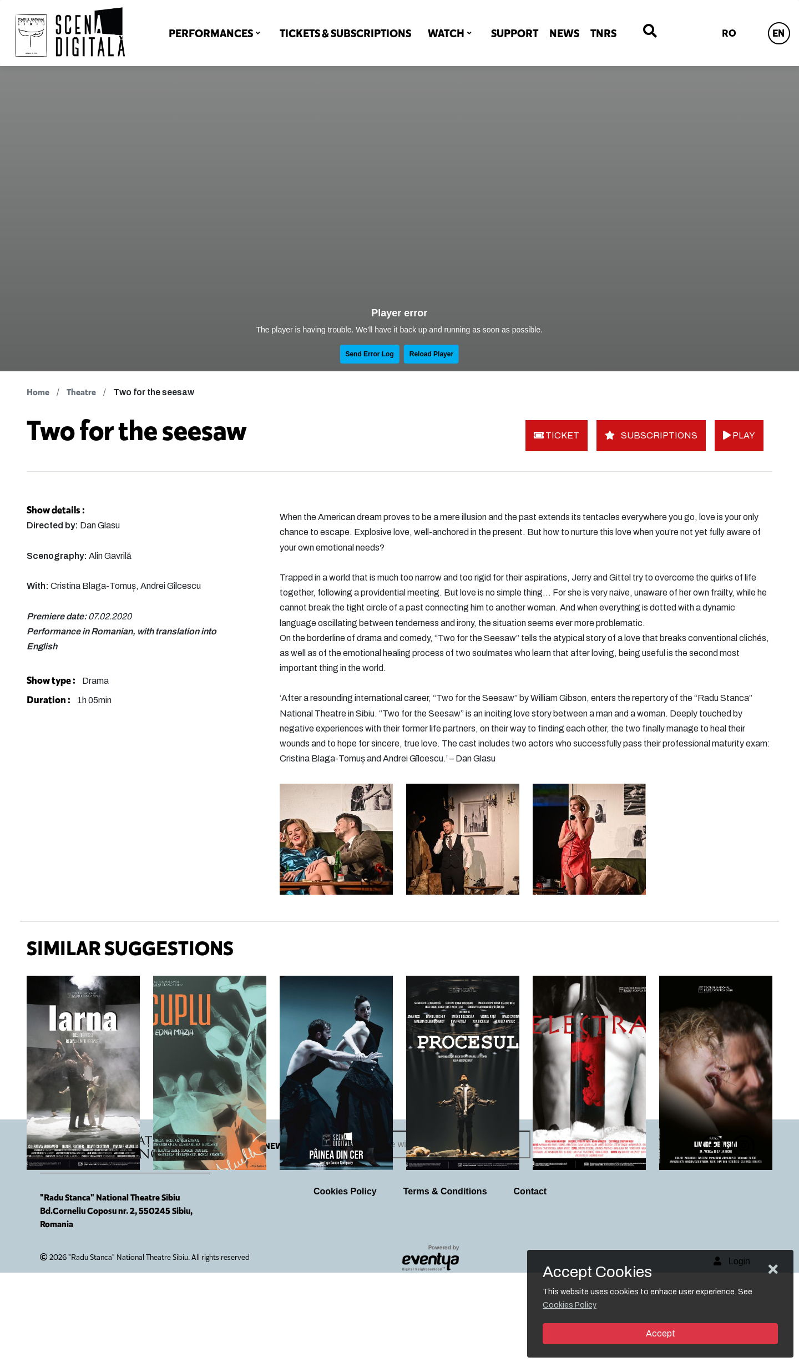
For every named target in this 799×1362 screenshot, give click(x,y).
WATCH (446, 33)
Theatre (81, 392)
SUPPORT (514, 33)
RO (729, 33)
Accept (660, 1333)
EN (778, 33)
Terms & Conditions (445, 1280)
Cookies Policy (345, 1280)
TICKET (556, 435)
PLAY (739, 435)
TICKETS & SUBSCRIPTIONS (345, 33)
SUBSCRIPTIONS (651, 435)
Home (38, 392)
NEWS (564, 33)
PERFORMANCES (211, 33)
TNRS (603, 33)
